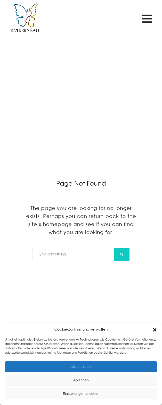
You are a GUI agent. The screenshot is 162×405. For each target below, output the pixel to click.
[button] (154, 329)
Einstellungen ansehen (81, 393)
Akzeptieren (80, 367)
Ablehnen (81, 380)
